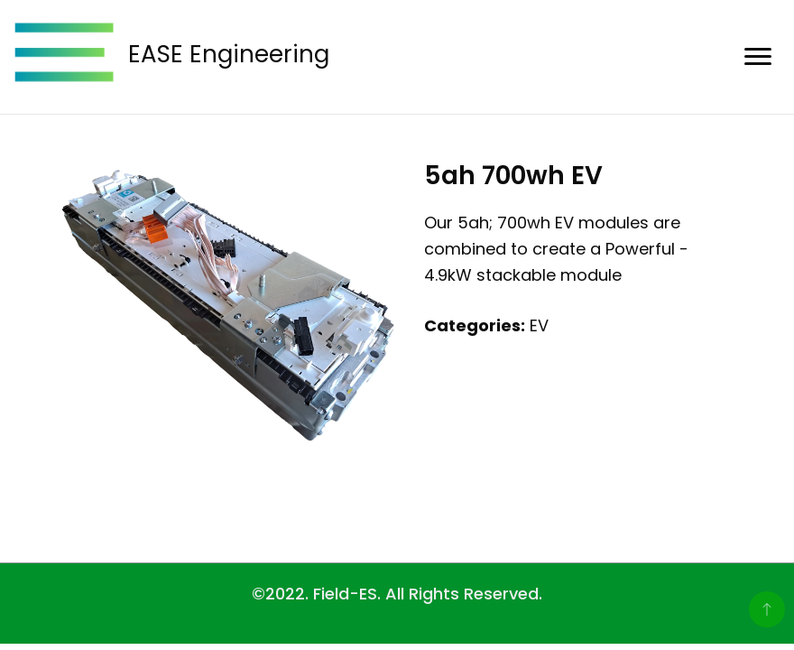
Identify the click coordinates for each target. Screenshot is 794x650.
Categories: (474, 325)
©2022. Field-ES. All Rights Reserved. (397, 593)
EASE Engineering (228, 54)
